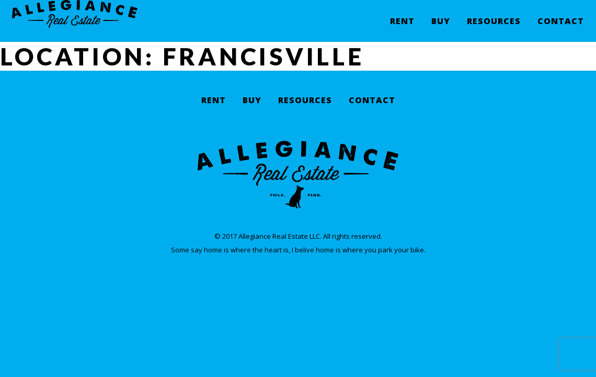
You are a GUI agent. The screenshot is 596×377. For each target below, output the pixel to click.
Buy (440, 29)
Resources (494, 29)
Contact (560, 29)
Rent (402, 29)
